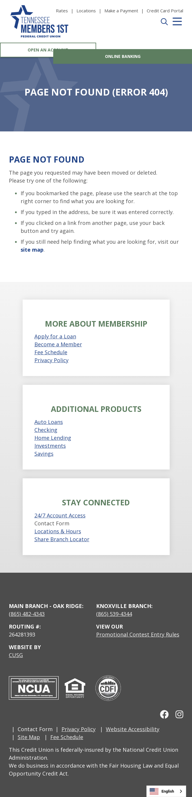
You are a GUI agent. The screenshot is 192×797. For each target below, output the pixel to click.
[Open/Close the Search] (163, 28)
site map (32, 249)
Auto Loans (48, 421)
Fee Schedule (50, 352)
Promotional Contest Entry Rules (137, 634)
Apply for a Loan (55, 336)
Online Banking (144, 50)
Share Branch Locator (61, 539)
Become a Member (58, 344)
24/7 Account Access (60, 515)
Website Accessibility (132, 729)
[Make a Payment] (125, 10)
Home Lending (52, 437)
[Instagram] (176, 714)
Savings (44, 453)
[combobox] (166, 791)
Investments (50, 445)
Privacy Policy (51, 360)
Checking (45, 429)
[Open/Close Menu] (176, 28)
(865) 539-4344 (114, 613)
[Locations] (90, 10)
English (162, 791)
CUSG (16, 655)
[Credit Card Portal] (165, 10)
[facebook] (162, 714)
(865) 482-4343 (27, 613)
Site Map (29, 737)
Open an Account (48, 50)
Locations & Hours (57, 531)
